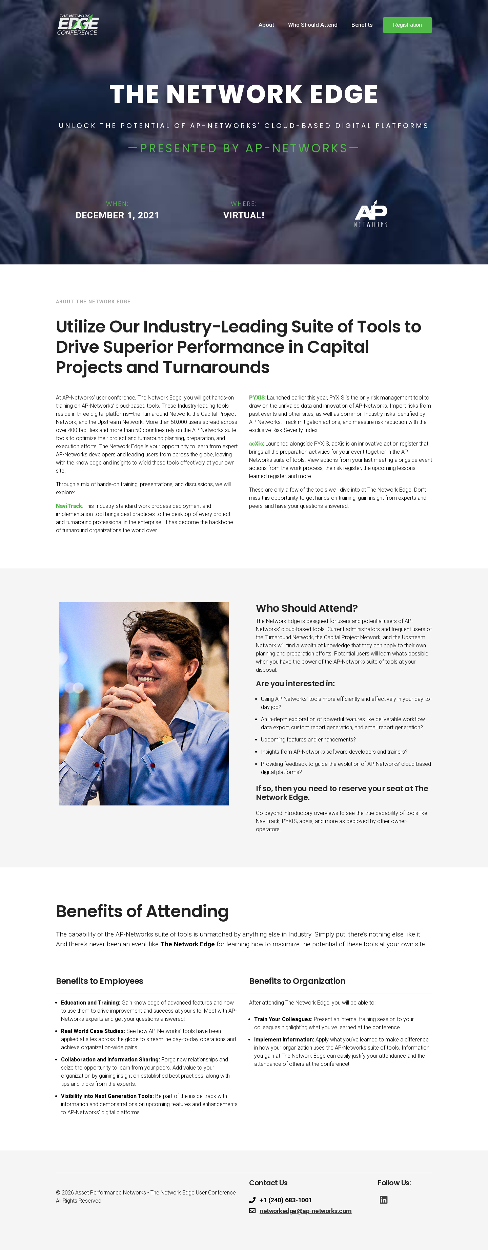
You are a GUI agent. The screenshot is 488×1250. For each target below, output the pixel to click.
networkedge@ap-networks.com (306, 1211)
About (266, 24)
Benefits (362, 24)
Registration (407, 25)
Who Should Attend (313, 24)
